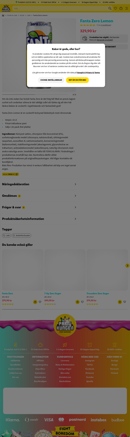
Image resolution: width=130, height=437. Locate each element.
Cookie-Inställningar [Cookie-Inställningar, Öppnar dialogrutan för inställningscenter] (51, 80)
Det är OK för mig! (77, 80)
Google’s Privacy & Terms (88, 72)
